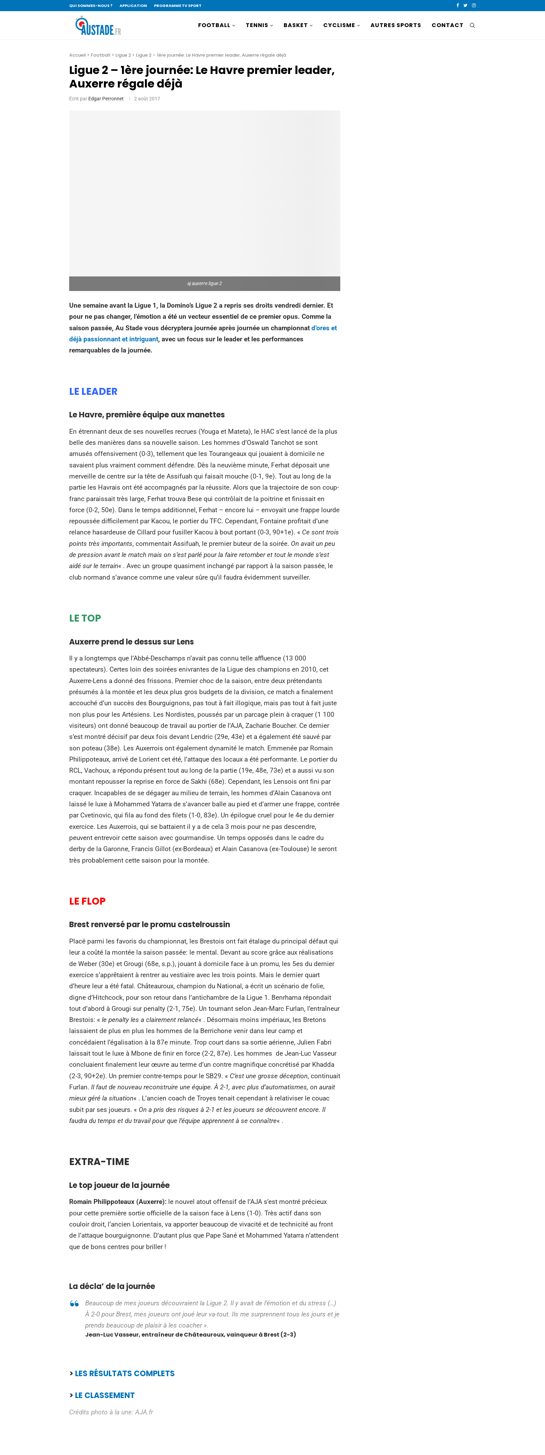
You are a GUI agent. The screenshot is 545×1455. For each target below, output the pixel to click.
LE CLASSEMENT (105, 1395)
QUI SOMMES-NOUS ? (91, 5)
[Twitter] (465, 5)
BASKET (296, 25)
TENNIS (257, 25)
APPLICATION (133, 5)
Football (101, 55)
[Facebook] (457, 5)
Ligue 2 (123, 55)
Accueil (77, 55)
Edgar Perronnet (106, 98)
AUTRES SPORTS (396, 25)
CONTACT (448, 25)
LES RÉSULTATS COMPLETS (125, 1373)
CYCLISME (339, 25)
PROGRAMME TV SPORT (178, 5)
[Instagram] (474, 5)
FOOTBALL (214, 25)
